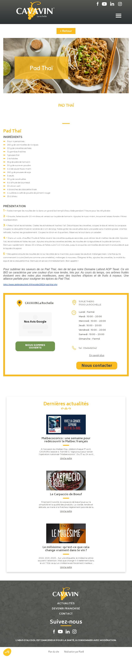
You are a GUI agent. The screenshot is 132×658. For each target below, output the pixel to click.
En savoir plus (96, 355)
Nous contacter (96, 366)
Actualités (66, 603)
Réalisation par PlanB (74, 651)
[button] (7, 652)
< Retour (66, 31)
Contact (66, 614)
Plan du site (53, 651)
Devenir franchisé (66, 609)
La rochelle (42, 16)
